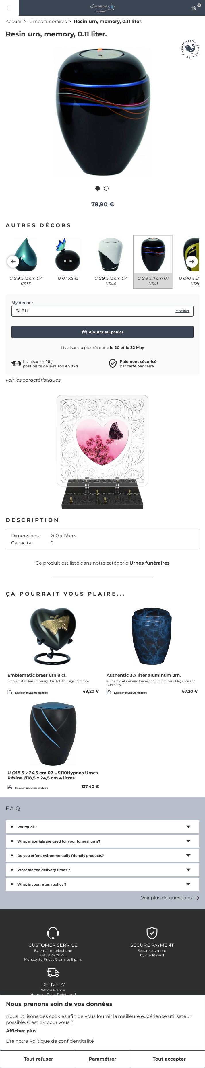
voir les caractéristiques (33, 380)
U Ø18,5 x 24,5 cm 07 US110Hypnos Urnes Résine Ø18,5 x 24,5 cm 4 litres (52, 775)
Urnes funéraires (48, 21)
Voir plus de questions (170, 897)
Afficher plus (21, 1031)
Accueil (14, 21)
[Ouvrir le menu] (9, 8)
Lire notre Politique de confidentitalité (50, 1041)
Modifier (182, 311)
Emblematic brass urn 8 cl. (37, 675)
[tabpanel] (102, 111)
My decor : (22, 302)
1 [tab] (98, 189)
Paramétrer (102, 1059)
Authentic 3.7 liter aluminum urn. (144, 675)
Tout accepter (169, 1059)
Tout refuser (38, 1059)
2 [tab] (107, 189)
